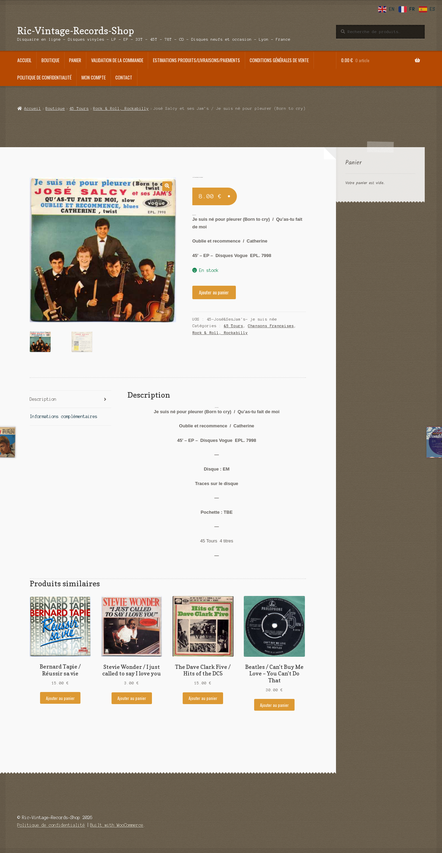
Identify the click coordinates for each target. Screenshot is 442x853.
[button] (167, 186)
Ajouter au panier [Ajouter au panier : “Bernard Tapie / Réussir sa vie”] (60, 697)
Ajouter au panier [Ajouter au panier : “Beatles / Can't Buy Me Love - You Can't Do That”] (274, 704)
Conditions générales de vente (279, 60)
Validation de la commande (117, 60)
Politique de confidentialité (44, 77)
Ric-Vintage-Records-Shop (75, 30)
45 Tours (79, 108)
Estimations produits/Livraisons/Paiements (196, 60)
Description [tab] (43, 398)
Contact (123, 77)
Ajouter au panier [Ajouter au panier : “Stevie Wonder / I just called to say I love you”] (131, 697)
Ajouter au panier (214, 292)
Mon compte (93, 77)
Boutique (50, 60)
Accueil (24, 60)
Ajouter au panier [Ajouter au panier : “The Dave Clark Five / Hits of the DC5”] (203, 697)
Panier (75, 60)
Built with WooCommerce (116, 824)
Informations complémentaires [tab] (63, 415)
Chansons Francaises (271, 326)
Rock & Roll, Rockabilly (121, 108)
